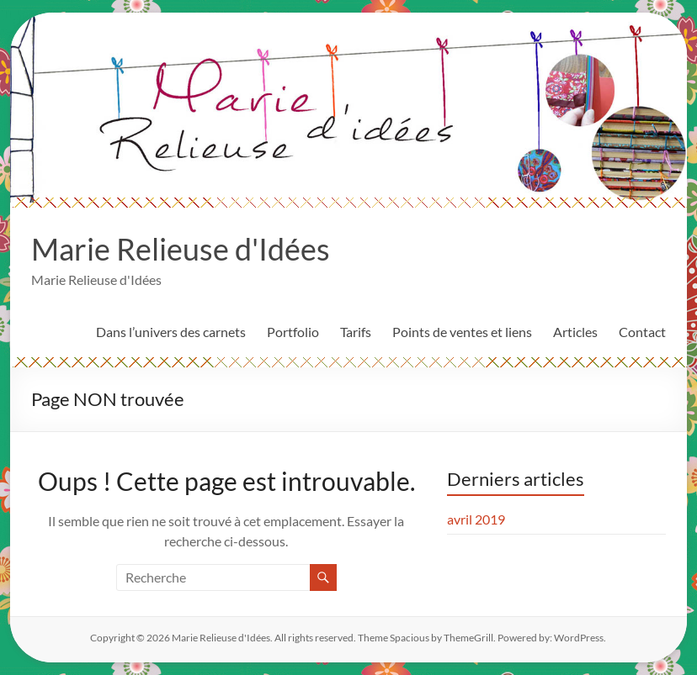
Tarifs (355, 332)
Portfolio (293, 332)
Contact (642, 332)
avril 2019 (476, 519)
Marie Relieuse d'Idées (180, 248)
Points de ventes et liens (462, 332)
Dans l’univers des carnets (171, 332)
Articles (575, 332)
